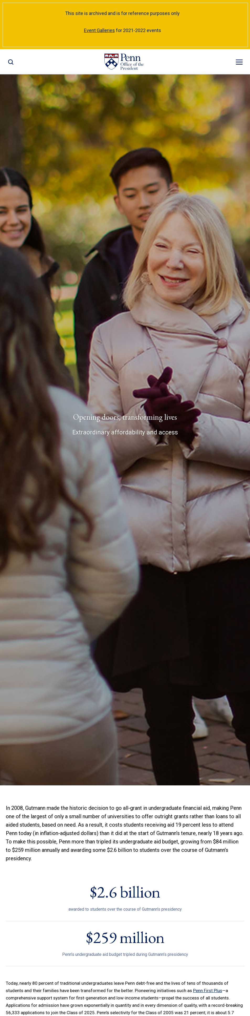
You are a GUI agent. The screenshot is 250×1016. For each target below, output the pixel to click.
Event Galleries (99, 30)
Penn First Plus (207, 990)
